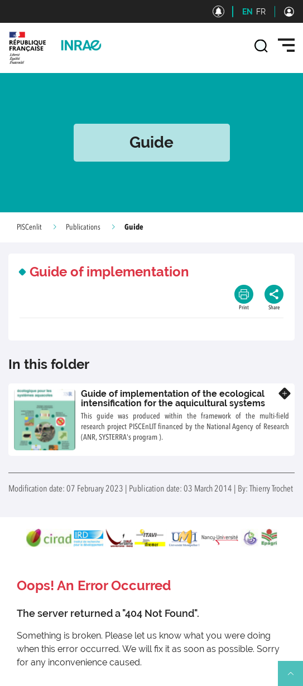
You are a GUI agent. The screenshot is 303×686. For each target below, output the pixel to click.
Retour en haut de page (295, 678)
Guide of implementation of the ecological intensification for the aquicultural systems (173, 398)
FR (261, 11)
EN (247, 11)
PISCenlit (29, 227)
